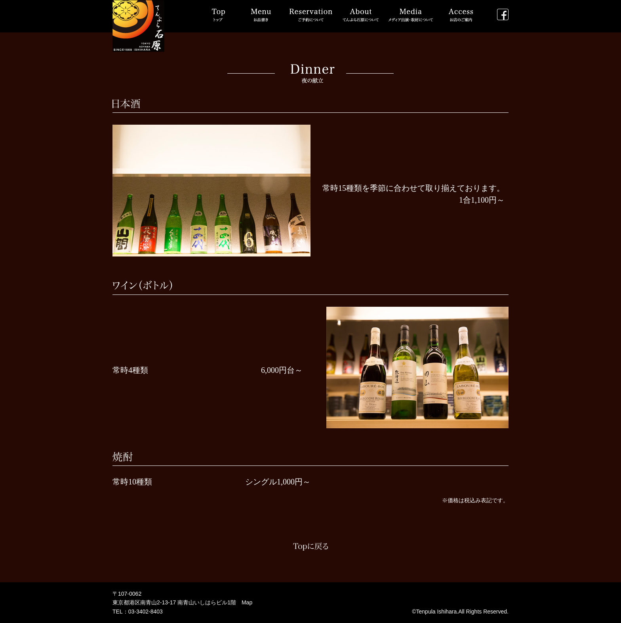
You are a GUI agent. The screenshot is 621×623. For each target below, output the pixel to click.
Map (247, 602)
